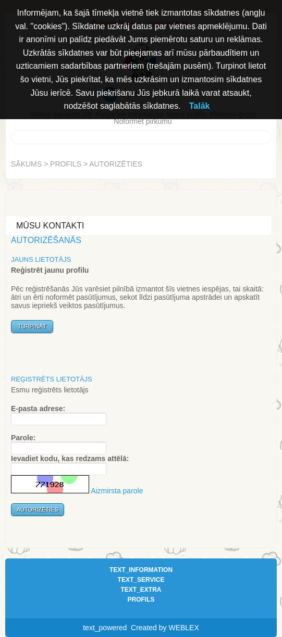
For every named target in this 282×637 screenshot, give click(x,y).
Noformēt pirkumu (142, 121)
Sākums (26, 164)
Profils (65, 164)
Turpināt (32, 326)
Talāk (199, 105)
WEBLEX (183, 627)
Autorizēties (115, 164)
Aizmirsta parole (117, 491)
